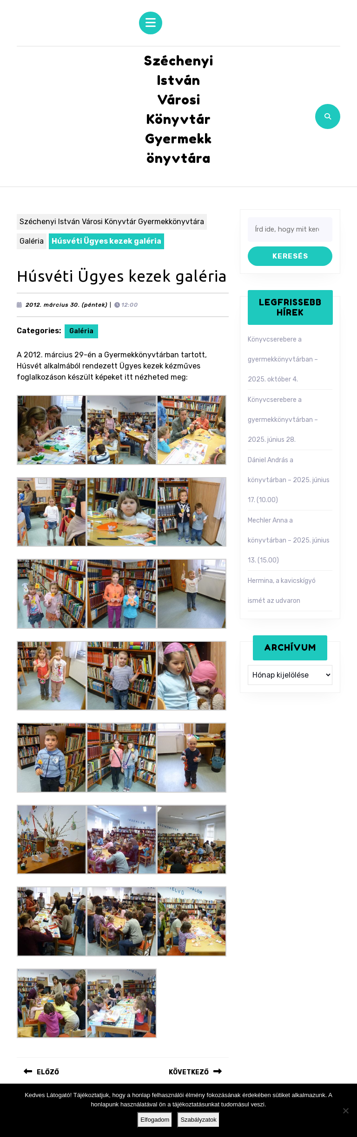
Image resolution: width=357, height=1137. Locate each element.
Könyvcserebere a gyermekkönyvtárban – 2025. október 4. (283, 359)
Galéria (32, 241)
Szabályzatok (198, 1119)
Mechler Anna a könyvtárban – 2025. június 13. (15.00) (289, 540)
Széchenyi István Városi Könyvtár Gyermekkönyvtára (112, 221)
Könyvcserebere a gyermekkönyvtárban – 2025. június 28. (283, 420)
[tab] (150, 23)
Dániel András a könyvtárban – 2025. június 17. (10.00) (289, 480)
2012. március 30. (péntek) (66, 305)
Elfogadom (154, 1119)
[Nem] (345, 1110)
